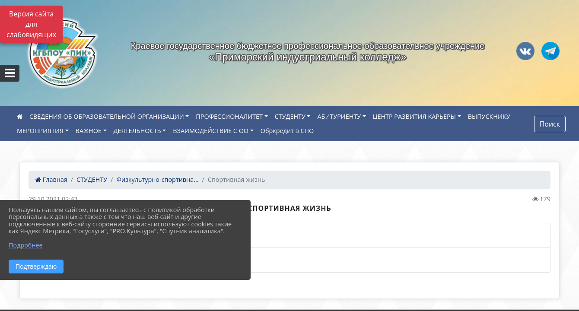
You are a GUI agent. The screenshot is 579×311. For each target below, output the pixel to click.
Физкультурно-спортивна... (158, 179)
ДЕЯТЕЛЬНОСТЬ (137, 131)
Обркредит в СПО (287, 131)
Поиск (550, 124)
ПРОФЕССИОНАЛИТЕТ (229, 116)
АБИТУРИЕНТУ (339, 116)
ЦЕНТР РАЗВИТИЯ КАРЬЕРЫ (414, 116)
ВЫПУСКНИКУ (489, 116)
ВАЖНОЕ (89, 131)
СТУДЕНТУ (290, 116)
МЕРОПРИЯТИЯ (40, 131)
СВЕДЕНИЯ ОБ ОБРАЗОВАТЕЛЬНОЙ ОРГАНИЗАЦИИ (106, 116)
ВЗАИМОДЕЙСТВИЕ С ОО (210, 131)
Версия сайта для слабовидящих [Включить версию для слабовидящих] (31, 24)
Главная (51, 179)
